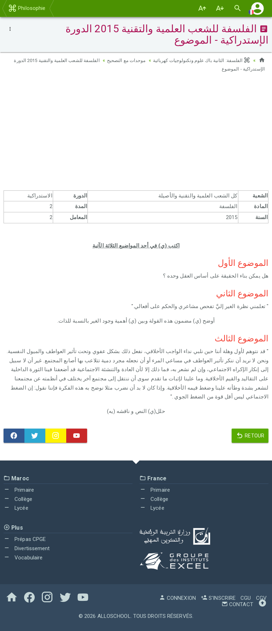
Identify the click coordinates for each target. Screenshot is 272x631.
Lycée (16, 508)
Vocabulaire (23, 557)
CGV (261, 598)
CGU (245, 598)
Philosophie (26, 8)
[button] (257, 8)
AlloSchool (114, 616)
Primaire (19, 490)
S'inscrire (218, 598)
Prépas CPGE (25, 539)
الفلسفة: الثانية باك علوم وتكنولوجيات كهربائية (199, 60)
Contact (237, 604)
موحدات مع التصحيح (120, 60)
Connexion (177, 598)
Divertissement (27, 548)
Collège (18, 499)
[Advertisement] (136, 133)
